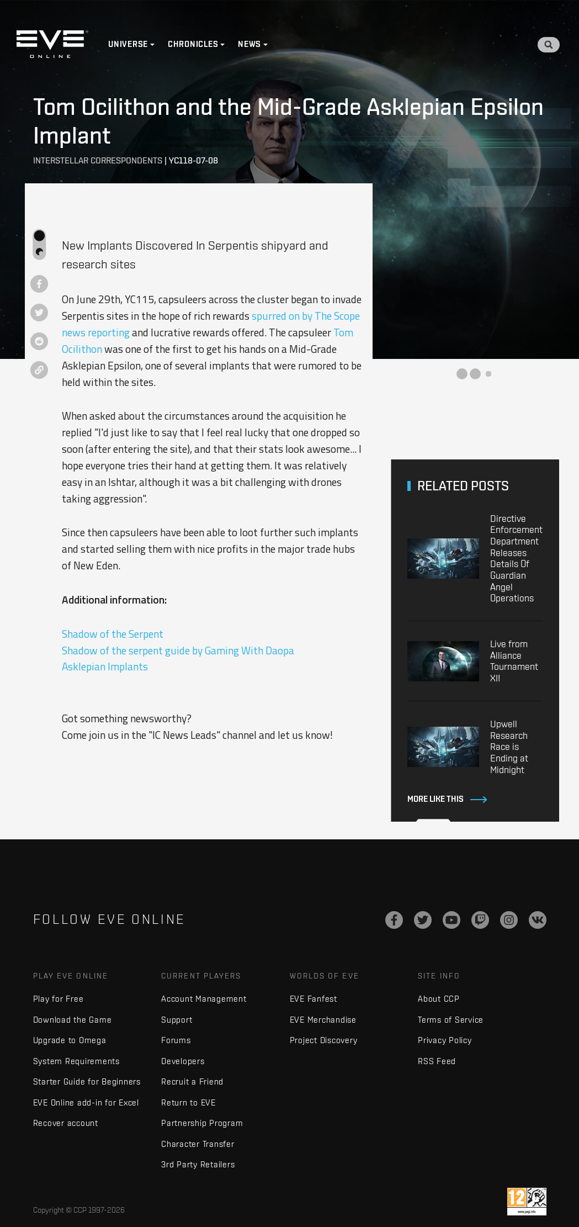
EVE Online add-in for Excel (86, 1102)
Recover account (65, 1123)
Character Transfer (198, 1144)
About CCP (439, 998)
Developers (183, 1061)
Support (176, 1019)
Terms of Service (451, 1019)
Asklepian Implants (105, 666)
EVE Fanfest (313, 998)
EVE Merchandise (323, 1019)
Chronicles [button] (193, 44)
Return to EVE (188, 1102)
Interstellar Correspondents (97, 160)
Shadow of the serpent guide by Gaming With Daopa (178, 650)
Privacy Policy (445, 1040)
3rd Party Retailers (198, 1164)
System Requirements (76, 1061)
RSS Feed (437, 1061)
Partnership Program (202, 1123)
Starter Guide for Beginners (87, 1081)
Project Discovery (324, 1040)
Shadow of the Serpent (112, 634)
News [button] (249, 44)
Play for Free (58, 998)
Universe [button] (128, 44)
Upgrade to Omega (70, 1040)
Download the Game (72, 1019)
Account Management (204, 998)
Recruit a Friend (192, 1081)
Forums (176, 1040)
